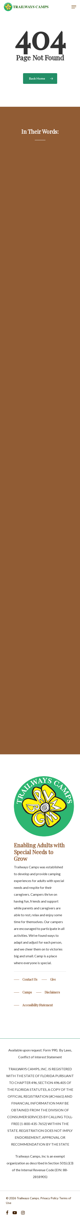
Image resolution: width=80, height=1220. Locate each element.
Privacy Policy (49, 1198)
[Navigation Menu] (73, 7)
